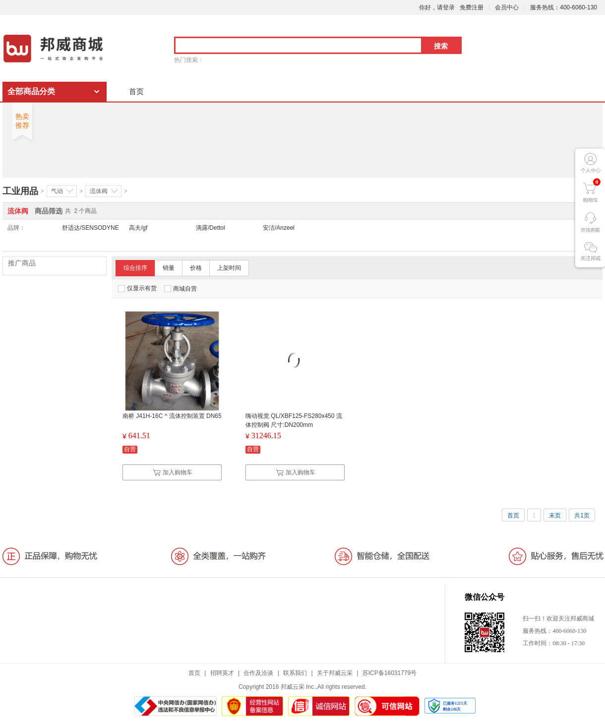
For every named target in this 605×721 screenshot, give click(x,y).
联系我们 (295, 673)
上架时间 (229, 267)
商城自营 (180, 288)
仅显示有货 (137, 288)
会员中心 (507, 7)
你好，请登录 (437, 7)
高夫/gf (138, 227)
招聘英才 (222, 673)
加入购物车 (172, 472)
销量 (169, 267)
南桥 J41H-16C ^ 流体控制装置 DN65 (172, 415)
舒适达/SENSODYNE (90, 227)
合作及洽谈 (258, 673)
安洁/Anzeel (279, 227)
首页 (136, 91)
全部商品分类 (31, 91)
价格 (196, 267)
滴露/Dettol (210, 227)
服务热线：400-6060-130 (563, 7)
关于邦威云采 (335, 673)
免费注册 (472, 7)
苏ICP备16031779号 (390, 673)
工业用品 (20, 191)
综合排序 (135, 267)
